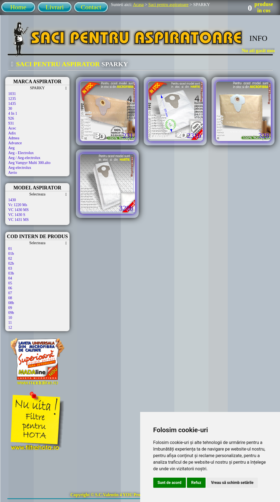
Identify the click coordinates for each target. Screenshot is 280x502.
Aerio (12, 173)
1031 (12, 94)
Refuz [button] (196, 482)
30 (10, 108)
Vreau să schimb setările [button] (232, 482)
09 (10, 308)
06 (10, 288)
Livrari (54, 7)
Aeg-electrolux (19, 168)
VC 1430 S (16, 215)
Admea (13, 138)
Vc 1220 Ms (17, 205)
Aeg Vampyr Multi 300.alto (29, 163)
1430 (12, 200)
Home (18, 7)
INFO (258, 38)
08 (10, 298)
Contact (91, 7)
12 (10, 327)
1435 (12, 104)
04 (10, 278)
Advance (15, 143)
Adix (12, 133)
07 (10, 293)
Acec (12, 128)
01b (11, 254)
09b (11, 313)
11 (10, 323)
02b (11, 263)
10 (10, 318)
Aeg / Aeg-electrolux (24, 158)
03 (10, 268)
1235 (12, 99)
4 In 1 (12, 113)
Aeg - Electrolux (21, 153)
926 (11, 118)
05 (10, 283)
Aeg (11, 148)
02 (10, 258)
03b (11, 273)
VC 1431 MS (18, 220)
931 (11, 123)
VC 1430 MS (18, 210)
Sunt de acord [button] (169, 482)
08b (11, 303)
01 (10, 249)
